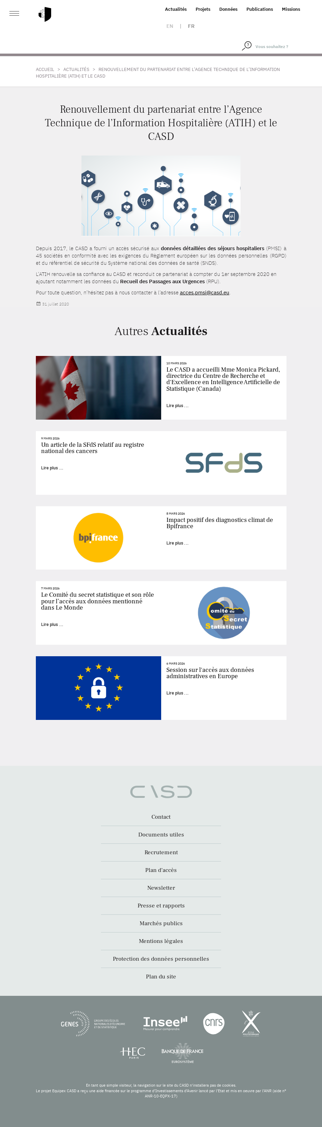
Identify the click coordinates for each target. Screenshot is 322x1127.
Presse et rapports (161, 906)
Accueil (45, 69)
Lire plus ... (177, 405)
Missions (291, 9)
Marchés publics (161, 923)
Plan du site (161, 977)
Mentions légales (161, 941)
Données (228, 9)
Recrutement (161, 852)
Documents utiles (161, 835)
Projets (203, 9)
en (169, 26)
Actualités (176, 9)
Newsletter (161, 888)
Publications (259, 9)
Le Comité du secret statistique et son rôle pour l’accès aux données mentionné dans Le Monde (97, 601)
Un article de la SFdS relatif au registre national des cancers (92, 448)
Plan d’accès (161, 870)
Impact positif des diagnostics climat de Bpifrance (219, 523)
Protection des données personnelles (161, 959)
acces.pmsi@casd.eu (204, 292)
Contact (161, 817)
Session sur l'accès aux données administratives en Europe (210, 673)
